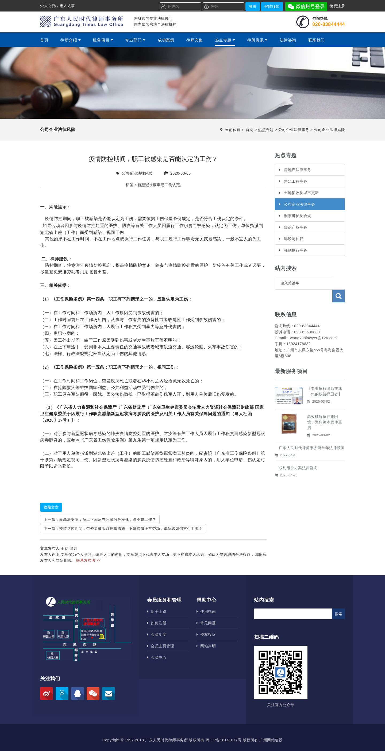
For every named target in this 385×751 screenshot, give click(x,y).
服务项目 (103, 40)
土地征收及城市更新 (299, 193)
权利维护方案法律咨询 (298, 455)
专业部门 (135, 40)
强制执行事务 (293, 250)
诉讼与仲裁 (291, 239)
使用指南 (206, 611)
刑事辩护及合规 (295, 216)
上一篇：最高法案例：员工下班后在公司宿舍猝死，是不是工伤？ (100, 519)
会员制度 (156, 634)
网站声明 (206, 646)
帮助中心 (206, 600)
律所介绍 (70, 40)
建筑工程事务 (293, 181)
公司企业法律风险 (329, 130)
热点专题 (225, 40)
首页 (44, 40)
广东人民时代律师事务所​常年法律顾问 (312, 435)
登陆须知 (271, 6)
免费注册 (337, 6)
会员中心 (156, 657)
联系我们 (316, 40)
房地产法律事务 (295, 170)
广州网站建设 (271, 740)
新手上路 (156, 611)
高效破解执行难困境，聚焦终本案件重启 (324, 409)
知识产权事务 (293, 227)
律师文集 (194, 40)
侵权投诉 (206, 634)
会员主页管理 (160, 646)
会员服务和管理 (164, 600)
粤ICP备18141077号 (224, 740)
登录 (252, 6)
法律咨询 (288, 40)
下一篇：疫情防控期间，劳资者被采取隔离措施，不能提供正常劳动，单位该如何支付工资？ (123, 528)
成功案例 (166, 40)
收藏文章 (51, 507)
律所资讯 (257, 40)
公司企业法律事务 (293, 130)
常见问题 (206, 623)
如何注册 (156, 623)
